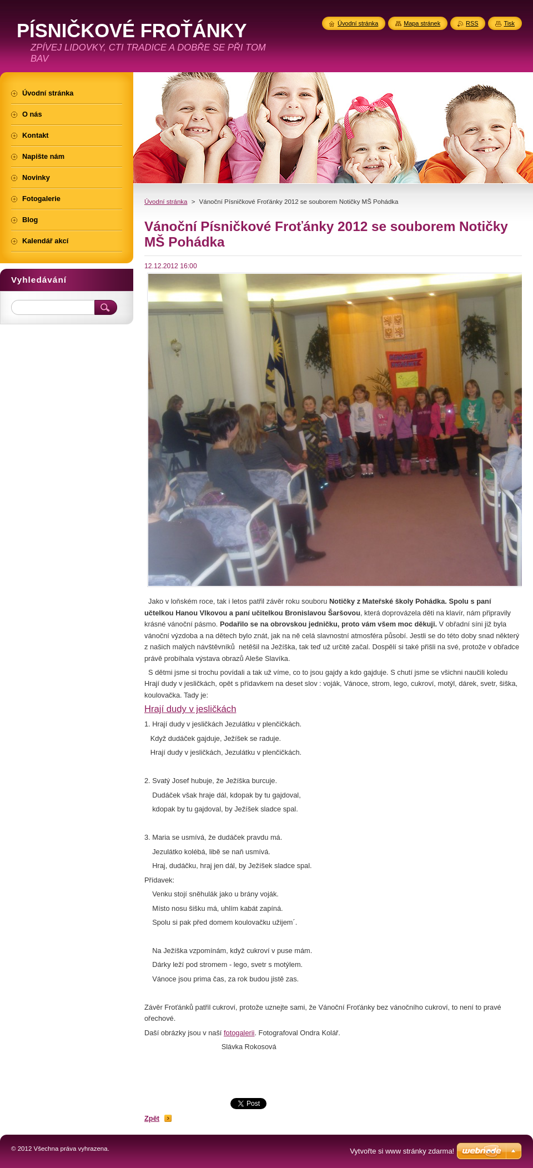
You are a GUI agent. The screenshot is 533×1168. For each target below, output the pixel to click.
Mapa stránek (422, 23)
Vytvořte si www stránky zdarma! (402, 1151)
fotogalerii (239, 1033)
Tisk (509, 23)
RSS (472, 23)
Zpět (151, 1118)
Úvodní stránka (165, 201)
